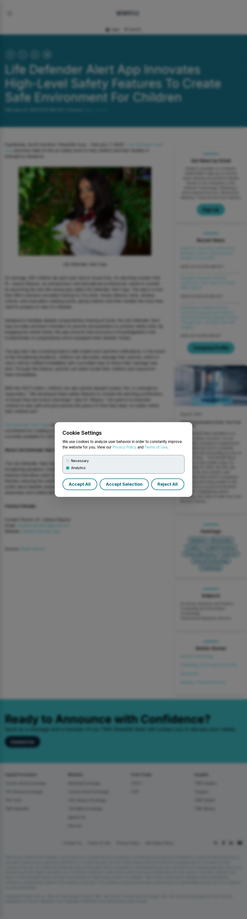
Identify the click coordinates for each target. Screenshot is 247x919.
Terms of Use (155, 447)
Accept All (80, 484)
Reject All (168, 484)
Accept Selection (124, 484)
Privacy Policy (124, 447)
